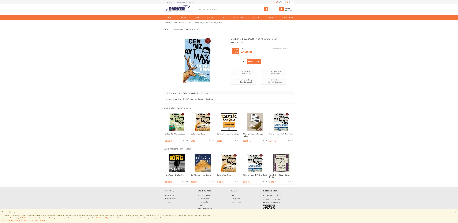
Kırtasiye (184, 18)
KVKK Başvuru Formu (26, 220)
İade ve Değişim (204, 202)
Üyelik (234, 195)
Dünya (189, 23)
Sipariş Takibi (236, 199)
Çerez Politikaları (40, 220)
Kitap (222, 18)
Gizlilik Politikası (204, 195)
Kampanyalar (271, 18)
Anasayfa (167, 23)
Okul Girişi (168, 2)
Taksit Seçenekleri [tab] (190, 93)
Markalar (256, 18)
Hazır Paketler (288, 18)
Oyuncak (170, 18)
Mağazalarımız (180, 2)
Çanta (197, 18)
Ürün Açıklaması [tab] (173, 93)
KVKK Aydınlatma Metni (10, 220)
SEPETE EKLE (253, 61)
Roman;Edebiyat (178, 23)
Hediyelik (210, 18)
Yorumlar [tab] (204, 93)
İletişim (190, 2)
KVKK (201, 205)
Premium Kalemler (238, 18)
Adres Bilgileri (236, 202)
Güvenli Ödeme (204, 199)
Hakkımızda (170, 195)
